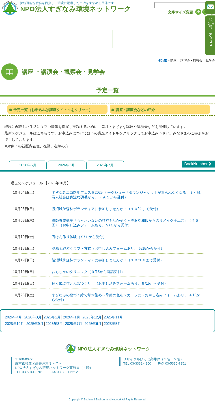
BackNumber (198, 164)
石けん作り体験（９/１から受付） (79, 237)
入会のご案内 (105, 52)
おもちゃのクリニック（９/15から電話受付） (88, 272)
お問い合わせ (50, 386)
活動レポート (178, 52)
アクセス (167, 386)
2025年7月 (73, 324)
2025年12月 (91, 317)
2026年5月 (28, 165)
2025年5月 (112, 324)
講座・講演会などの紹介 (133, 110)
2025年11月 (113, 317)
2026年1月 (71, 317)
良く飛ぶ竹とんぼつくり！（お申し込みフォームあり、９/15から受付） (110, 283)
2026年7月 (105, 165)
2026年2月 (52, 317)
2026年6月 (66, 165)
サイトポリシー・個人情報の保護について (123, 386)
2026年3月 (33, 317)
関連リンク (77, 386)
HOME (162, 60)
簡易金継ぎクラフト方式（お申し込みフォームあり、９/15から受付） (108, 248)
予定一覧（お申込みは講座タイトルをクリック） (50, 110)
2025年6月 (93, 324)
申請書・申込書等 (20, 386)
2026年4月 (13, 317)
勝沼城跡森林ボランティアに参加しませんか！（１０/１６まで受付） (108, 260)
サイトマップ (192, 386)
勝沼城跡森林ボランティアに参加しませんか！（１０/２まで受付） (106, 209)
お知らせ (141, 52)
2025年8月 (54, 324)
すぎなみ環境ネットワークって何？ (48, 52)
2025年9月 (34, 324)
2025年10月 (14, 324)
